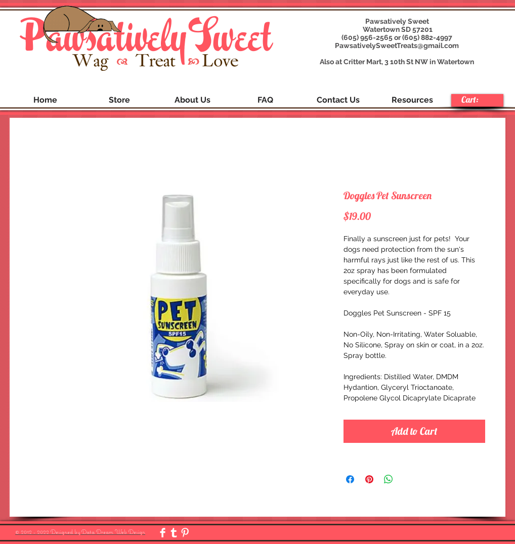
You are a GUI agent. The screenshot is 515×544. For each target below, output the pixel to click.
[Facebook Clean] (162, 532)
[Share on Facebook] (350, 479)
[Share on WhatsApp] (388, 479)
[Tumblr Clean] (174, 532)
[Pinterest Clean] (185, 532)
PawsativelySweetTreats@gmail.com (397, 45)
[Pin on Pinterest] (369, 479)
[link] (476, 100)
